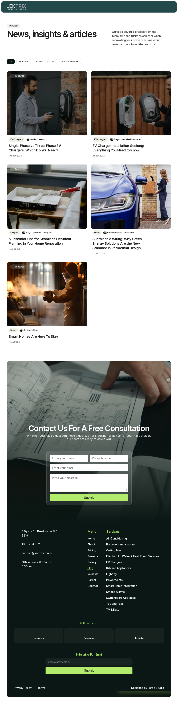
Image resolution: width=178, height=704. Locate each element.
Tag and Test (114, 603)
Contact (92, 586)
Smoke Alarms (115, 592)
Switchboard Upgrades (121, 597)
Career (91, 580)
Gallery (91, 562)
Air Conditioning (116, 538)
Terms (41, 688)
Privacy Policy (23, 688)
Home (91, 538)
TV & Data (112, 609)
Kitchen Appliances (118, 568)
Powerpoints (114, 580)
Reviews (92, 574)
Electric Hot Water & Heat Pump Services (132, 556)
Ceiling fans (113, 550)
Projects (92, 556)
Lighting (111, 574)
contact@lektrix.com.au (37, 553)
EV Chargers (114, 562)
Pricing (91, 550)
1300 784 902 (31, 544)
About (91, 544)
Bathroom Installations (120, 544)
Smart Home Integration (121, 586)
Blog (90, 568)
